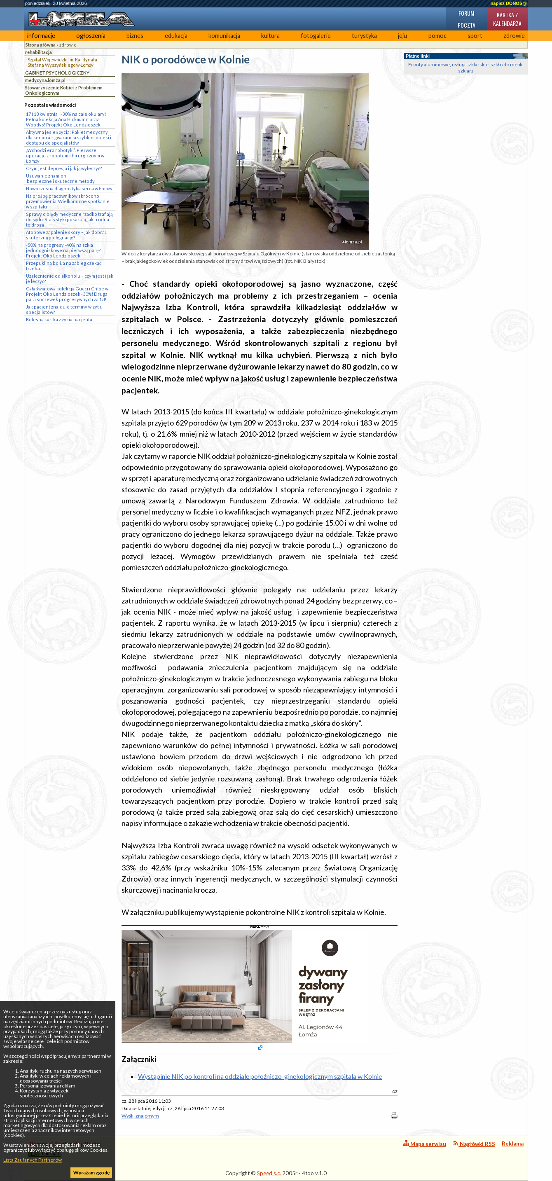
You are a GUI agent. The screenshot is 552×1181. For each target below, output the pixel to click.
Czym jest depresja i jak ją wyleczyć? (64, 168)
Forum (466, 13)
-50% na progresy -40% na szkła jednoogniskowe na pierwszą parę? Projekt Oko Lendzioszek (63, 250)
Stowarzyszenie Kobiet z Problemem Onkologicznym (64, 90)
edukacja (176, 35)
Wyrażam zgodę (91, 1172)
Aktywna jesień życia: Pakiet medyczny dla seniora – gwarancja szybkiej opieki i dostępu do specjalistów (68, 137)
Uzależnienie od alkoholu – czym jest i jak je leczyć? (69, 278)
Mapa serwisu (424, 1143)
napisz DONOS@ (509, 3)
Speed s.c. (269, 1173)
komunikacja (224, 35)
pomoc (437, 35)
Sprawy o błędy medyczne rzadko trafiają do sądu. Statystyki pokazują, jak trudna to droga (69, 219)
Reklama (513, 1143)
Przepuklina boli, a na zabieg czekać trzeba (63, 265)
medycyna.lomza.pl (45, 80)
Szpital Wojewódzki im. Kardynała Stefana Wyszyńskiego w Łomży (62, 62)
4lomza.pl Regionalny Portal (64, 1149)
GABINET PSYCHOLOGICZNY (57, 72)
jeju (402, 35)
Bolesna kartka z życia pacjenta (59, 319)
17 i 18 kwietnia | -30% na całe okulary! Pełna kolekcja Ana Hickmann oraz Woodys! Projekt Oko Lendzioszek (66, 119)
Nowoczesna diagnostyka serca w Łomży (69, 188)
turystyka (364, 35)
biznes (134, 35)
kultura (270, 35)
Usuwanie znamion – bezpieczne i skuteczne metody (60, 178)
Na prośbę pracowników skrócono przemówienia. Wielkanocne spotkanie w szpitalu (68, 201)
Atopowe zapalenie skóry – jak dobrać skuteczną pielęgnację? (66, 234)
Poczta (466, 25)
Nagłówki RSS (474, 1143)
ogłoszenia (90, 35)
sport (475, 35)
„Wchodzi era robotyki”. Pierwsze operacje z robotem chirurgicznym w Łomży (65, 155)
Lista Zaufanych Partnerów (32, 1160)
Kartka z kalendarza (507, 19)
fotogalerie (316, 35)
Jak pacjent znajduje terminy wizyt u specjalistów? (64, 309)
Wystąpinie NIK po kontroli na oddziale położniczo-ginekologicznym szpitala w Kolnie (260, 1076)
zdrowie (514, 35)
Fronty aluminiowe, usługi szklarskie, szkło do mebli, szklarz (466, 67)
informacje (41, 35)
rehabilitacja (38, 52)
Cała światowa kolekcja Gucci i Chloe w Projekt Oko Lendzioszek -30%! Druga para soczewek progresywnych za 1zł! (67, 294)
